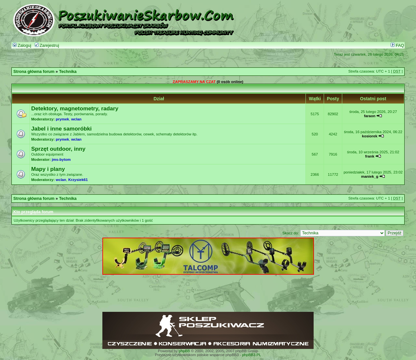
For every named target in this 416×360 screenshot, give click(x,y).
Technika (68, 71)
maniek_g (369, 176)
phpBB (184, 351)
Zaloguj (22, 45)
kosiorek (369, 136)
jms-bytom (61, 159)
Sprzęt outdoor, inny (58, 148)
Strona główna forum (34, 71)
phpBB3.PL (251, 355)
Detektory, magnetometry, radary (74, 108)
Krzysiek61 (78, 180)
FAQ (397, 45)
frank (369, 156)
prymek (62, 119)
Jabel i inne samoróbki (61, 128)
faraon (369, 116)
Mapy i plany (48, 169)
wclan (76, 119)
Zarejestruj (47, 45)
